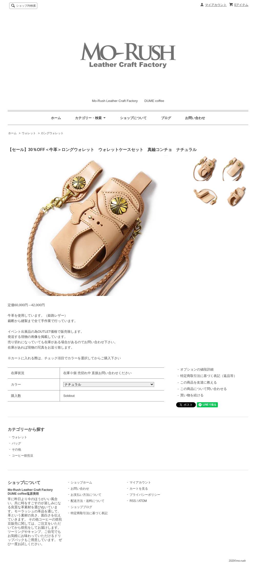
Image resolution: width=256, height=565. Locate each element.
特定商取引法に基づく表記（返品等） (208, 376)
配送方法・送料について (87, 501)
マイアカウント (216, 5)
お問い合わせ (195, 118)
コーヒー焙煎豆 (22, 455)
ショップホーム (81, 482)
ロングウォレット (52, 133)
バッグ (16, 443)
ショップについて (133, 118)
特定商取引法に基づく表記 (89, 513)
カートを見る (139, 488)
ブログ (166, 118)
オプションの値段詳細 (197, 369)
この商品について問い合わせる (203, 389)
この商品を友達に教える (198, 382)
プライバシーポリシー (145, 495)
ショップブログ (81, 507)
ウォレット (29, 133)
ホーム (56, 118)
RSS (133, 501)
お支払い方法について (86, 495)
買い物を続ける (192, 395)
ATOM (142, 501)
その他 (16, 449)
